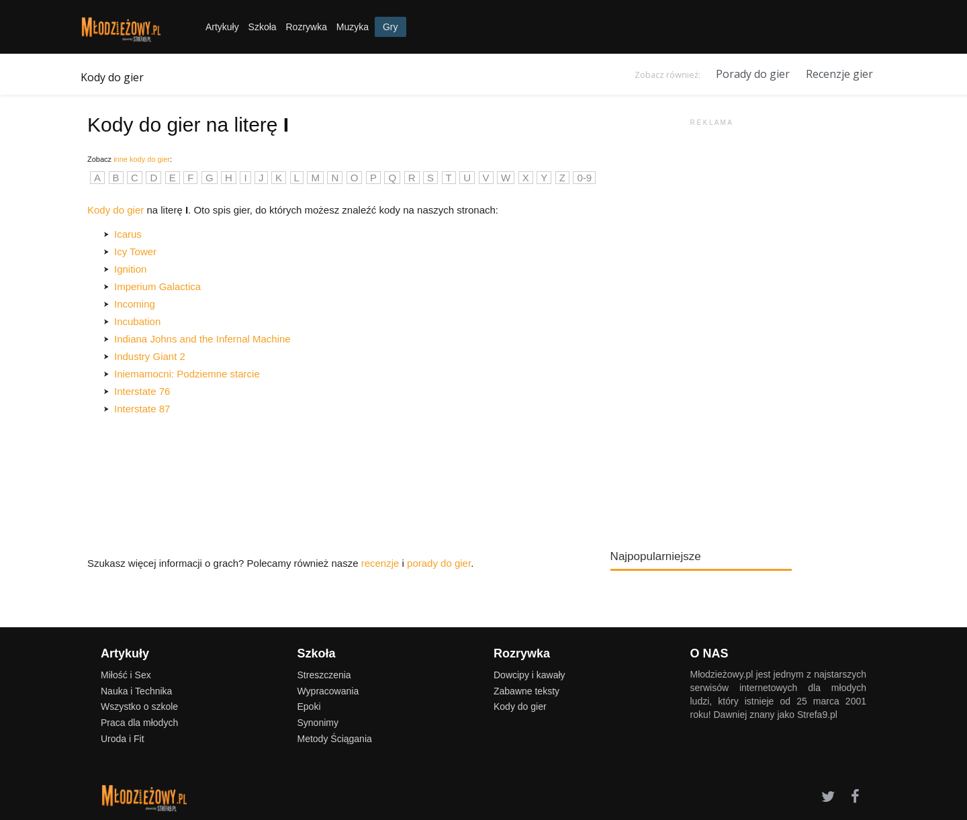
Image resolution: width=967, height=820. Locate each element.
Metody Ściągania (334, 738)
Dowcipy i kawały (529, 675)
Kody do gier (112, 77)
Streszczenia (324, 675)
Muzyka (352, 27)
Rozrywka (305, 27)
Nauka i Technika (136, 691)
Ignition (130, 269)
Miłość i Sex (126, 675)
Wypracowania (328, 691)
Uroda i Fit (122, 738)
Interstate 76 (142, 391)
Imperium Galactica (157, 286)
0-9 (584, 177)
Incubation (137, 321)
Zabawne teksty (526, 691)
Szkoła (262, 27)
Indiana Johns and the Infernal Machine (202, 339)
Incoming (134, 304)
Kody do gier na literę (188, 124)
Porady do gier (753, 74)
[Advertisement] (711, 329)
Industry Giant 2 (149, 356)
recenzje (380, 563)
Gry (390, 26)
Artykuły (222, 27)
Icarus (128, 234)
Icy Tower (135, 251)
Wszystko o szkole (139, 706)
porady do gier (439, 563)
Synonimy (317, 722)
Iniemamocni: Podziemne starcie (187, 373)
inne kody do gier (141, 159)
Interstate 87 (142, 408)
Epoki (309, 706)
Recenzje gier (839, 74)
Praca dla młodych (139, 722)
